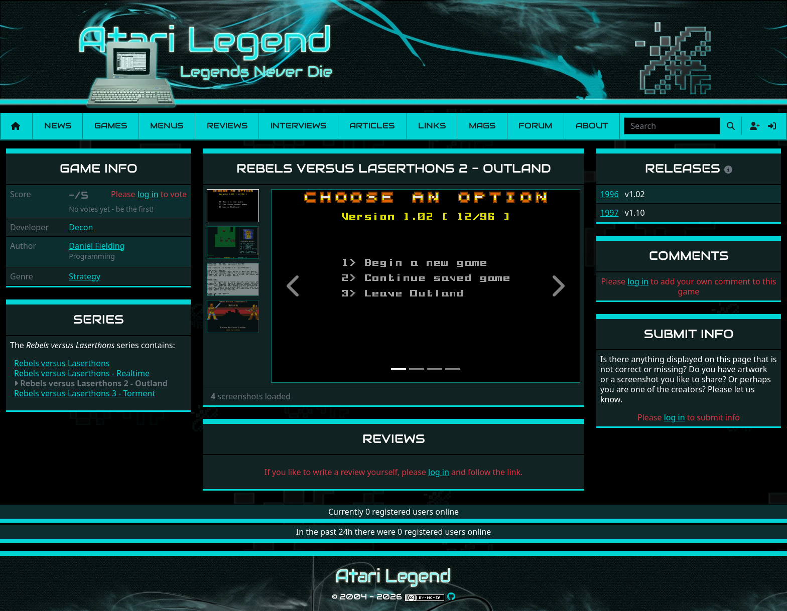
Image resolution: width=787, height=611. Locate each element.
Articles (372, 125)
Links (432, 125)
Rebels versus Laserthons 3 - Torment (84, 393)
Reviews (227, 125)
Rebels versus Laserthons (61, 363)
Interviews (298, 125)
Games (110, 125)
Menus (166, 125)
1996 (609, 194)
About (592, 125)
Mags (482, 125)
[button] (294, 286)
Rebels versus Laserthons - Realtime (82, 373)
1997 (609, 212)
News (57, 125)
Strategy (84, 276)
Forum (535, 125)
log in (148, 194)
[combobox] (672, 125)
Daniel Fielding (96, 245)
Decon (81, 227)
